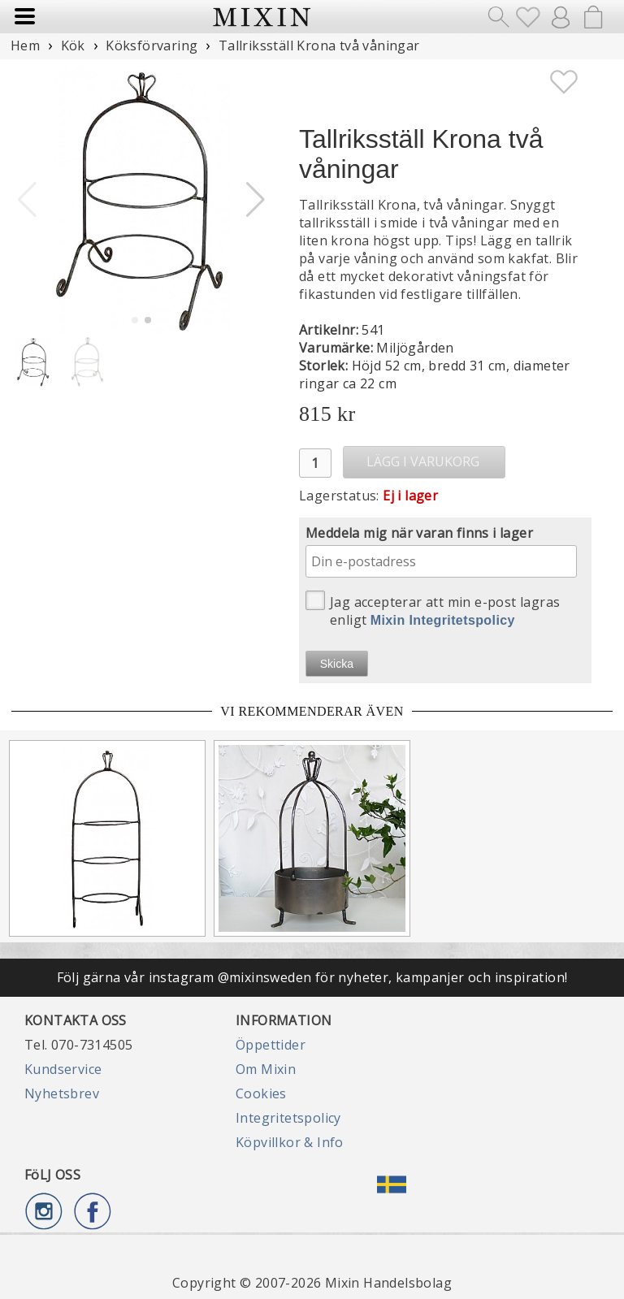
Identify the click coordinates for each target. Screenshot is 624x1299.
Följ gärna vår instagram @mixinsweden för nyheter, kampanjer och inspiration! (312, 977)
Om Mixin (266, 1069)
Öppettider (271, 1045)
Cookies (261, 1093)
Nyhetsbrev (61, 1093)
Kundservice (63, 1069)
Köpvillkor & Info (290, 1142)
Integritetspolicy (288, 1118)
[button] (255, 200)
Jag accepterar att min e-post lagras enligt (433, 610)
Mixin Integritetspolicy (442, 620)
